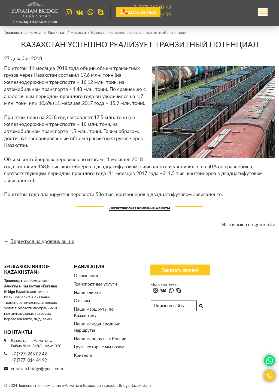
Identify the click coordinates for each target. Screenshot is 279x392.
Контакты (83, 355)
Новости (78, 33)
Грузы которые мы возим (99, 347)
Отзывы (82, 301)
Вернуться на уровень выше (42, 241)
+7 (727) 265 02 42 (29, 354)
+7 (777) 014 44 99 (29, 360)
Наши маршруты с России (100, 339)
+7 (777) (151, 14)
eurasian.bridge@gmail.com (37, 369)
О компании (86, 276)
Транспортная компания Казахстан (34, 33)
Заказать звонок (180, 270)
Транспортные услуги (95, 284)
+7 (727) (151, 7)
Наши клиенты (89, 292)
